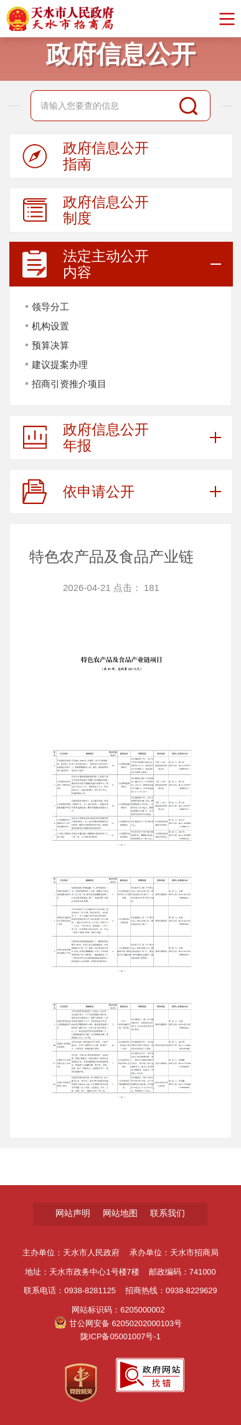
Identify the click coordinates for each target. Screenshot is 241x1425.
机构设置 (50, 326)
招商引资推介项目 (69, 383)
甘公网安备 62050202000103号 (118, 1323)
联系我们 (167, 1213)
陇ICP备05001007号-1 (120, 1336)
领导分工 (50, 306)
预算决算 (50, 345)
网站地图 (120, 1213)
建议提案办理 (60, 364)
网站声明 (72, 1213)
